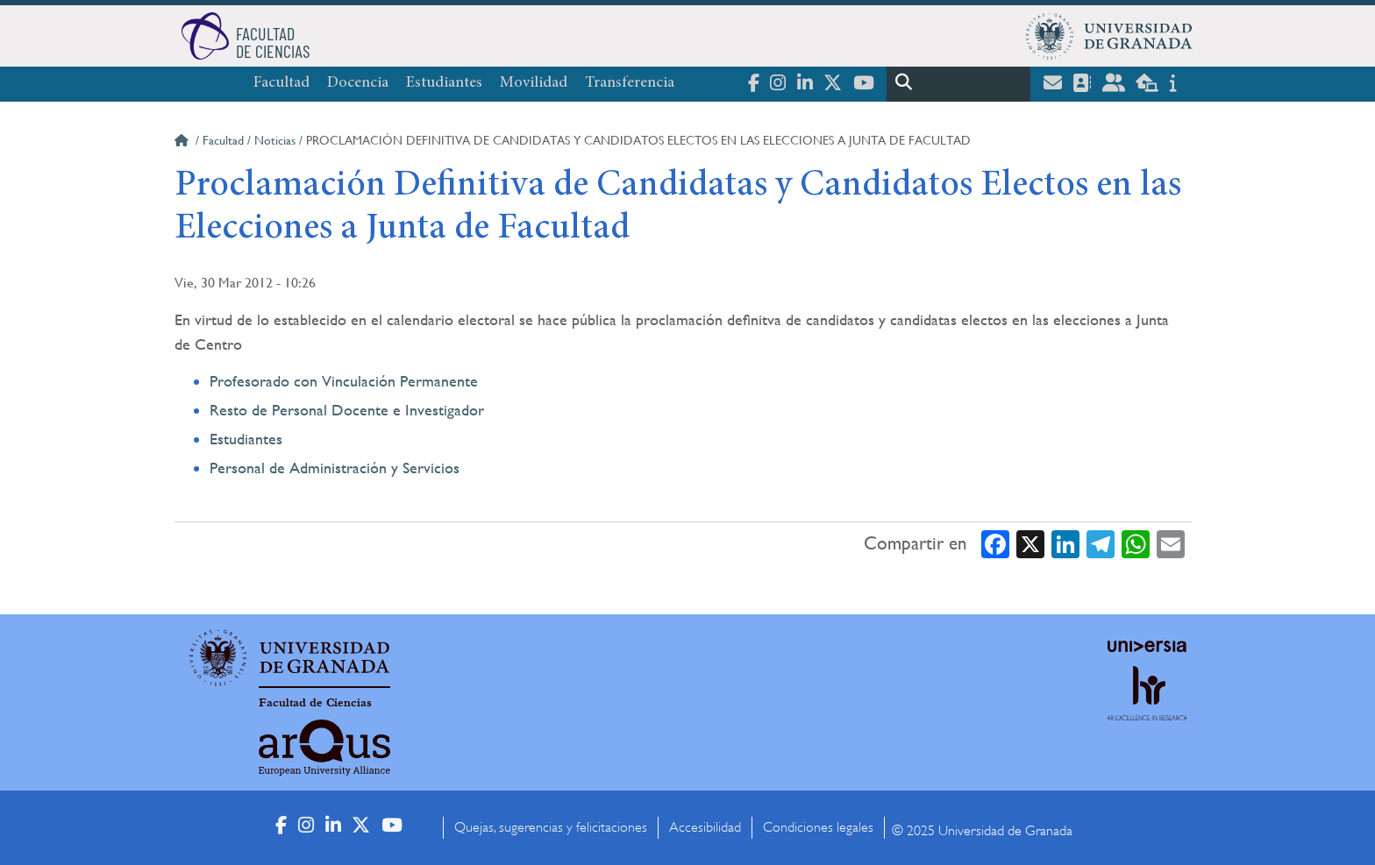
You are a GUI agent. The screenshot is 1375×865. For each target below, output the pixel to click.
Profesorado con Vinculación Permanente (344, 381)
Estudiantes (444, 83)
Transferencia (629, 83)
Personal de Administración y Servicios (335, 467)
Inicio (183, 143)
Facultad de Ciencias (315, 703)
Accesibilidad (705, 827)
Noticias (275, 140)
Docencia (357, 83)
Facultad (281, 83)
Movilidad (533, 83)
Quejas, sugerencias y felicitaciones (550, 827)
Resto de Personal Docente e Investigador (347, 410)
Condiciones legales (818, 827)
